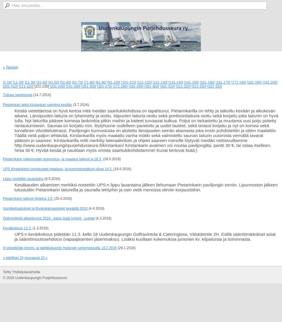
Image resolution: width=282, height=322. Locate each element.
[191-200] (270, 82)
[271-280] (120, 86)
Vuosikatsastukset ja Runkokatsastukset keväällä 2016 (45, 208)
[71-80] (89, 82)
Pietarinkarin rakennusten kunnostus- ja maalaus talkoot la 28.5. (52, 159)
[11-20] (18, 82)
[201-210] (10, 86)
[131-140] (175, 82)
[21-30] (30, 82)
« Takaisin (10, 67)
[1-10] (7, 82)
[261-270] (104, 86)
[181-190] (254, 82)
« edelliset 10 (13, 258)
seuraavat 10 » (35, 258)
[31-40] (41, 82)
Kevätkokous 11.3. (17, 228)
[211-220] (26, 86)
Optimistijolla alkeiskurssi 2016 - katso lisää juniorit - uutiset (48, 218)
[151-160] (207, 82)
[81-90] (101, 82)
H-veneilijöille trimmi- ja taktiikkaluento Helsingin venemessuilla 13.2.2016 (60, 248)
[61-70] (77, 82)
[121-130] (160, 82)
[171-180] (238, 82)
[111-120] (144, 82)
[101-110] (128, 82)
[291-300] (151, 86)
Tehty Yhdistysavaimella (21, 272)
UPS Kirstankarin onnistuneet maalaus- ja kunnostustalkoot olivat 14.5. (58, 169)
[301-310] (167, 86)
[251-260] (88, 86)
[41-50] (53, 82)
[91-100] (114, 82)
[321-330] (199, 86)
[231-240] (57, 86)
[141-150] (191, 82)
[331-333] (214, 86)
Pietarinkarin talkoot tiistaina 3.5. (28, 199)
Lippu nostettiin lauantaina (23, 179)
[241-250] (73, 86)
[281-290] (136, 86)
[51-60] (65, 82)
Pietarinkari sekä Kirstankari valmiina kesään (37, 105)
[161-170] (222, 82)
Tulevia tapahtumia (17, 95)
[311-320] (183, 86)
